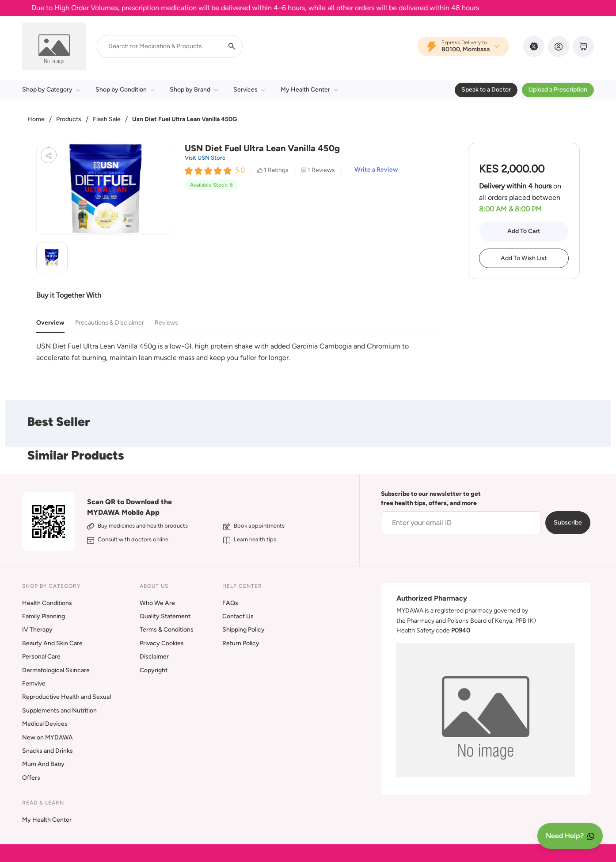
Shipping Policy (243, 629)
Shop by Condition (125, 89)
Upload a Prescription (558, 89)
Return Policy (240, 643)
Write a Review (376, 169)
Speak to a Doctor (486, 89)
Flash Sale (107, 119)
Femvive (34, 683)
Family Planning (43, 616)
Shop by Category (51, 89)
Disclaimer (154, 656)
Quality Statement (165, 616)
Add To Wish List (524, 258)
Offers (31, 778)
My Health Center (309, 89)
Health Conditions (47, 603)
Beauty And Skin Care (52, 643)
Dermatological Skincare (56, 670)
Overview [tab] (50, 322)
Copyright (153, 670)
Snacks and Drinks (47, 751)
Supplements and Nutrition (59, 710)
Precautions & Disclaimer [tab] (109, 322)
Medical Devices (45, 724)
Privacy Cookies (162, 643)
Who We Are (157, 603)
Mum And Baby (43, 764)
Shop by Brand (194, 89)
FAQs (230, 603)
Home (36, 119)
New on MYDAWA (47, 737)
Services (249, 89)
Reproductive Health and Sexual (66, 697)
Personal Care (41, 656)
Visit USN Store (205, 157)
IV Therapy (37, 629)
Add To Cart (523, 231)
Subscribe (568, 522)
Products (68, 119)
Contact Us (238, 616)
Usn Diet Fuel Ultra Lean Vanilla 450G (184, 119)
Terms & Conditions (167, 629)
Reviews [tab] (166, 322)
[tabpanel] (238, 352)
